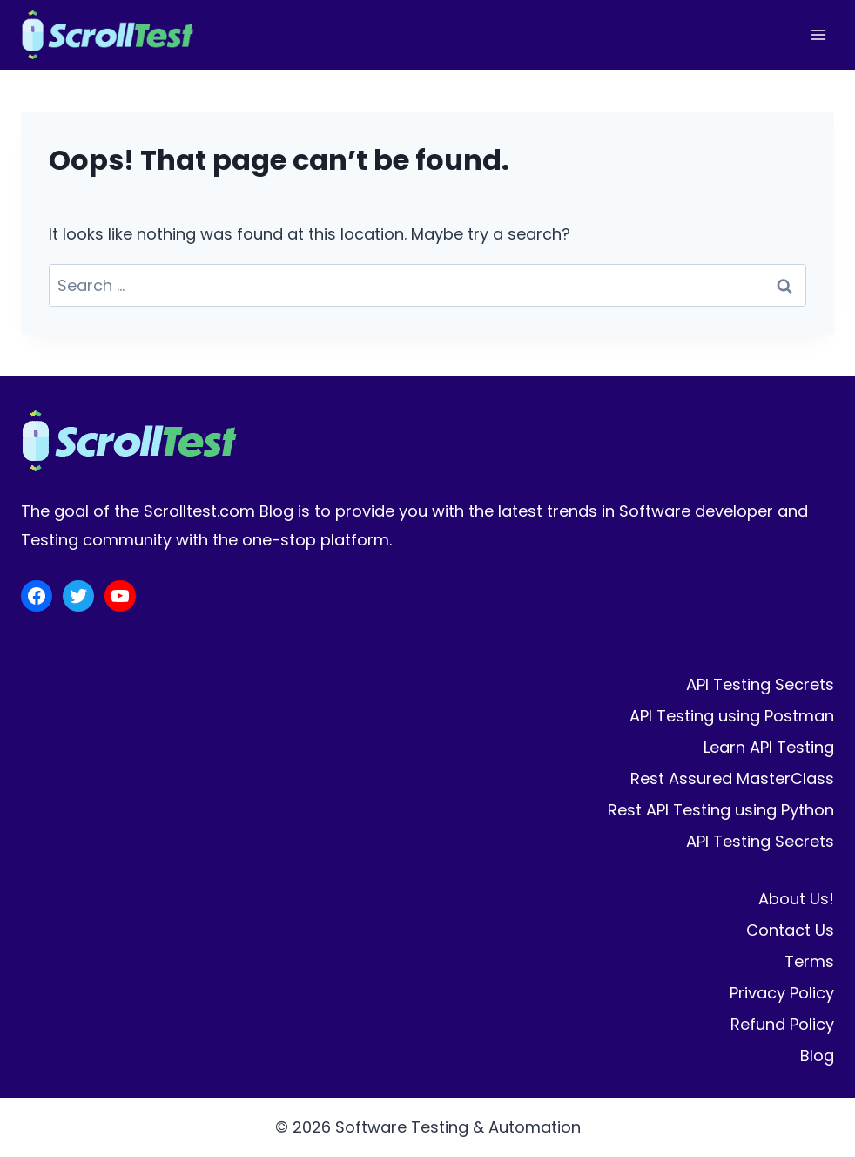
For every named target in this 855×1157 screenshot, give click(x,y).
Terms (809, 961)
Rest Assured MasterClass (732, 778)
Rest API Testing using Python (721, 810)
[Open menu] (818, 34)
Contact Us (790, 930)
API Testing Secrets (760, 684)
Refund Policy (782, 1024)
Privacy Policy (782, 993)
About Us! (796, 899)
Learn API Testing (769, 747)
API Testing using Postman (731, 716)
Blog (817, 1055)
